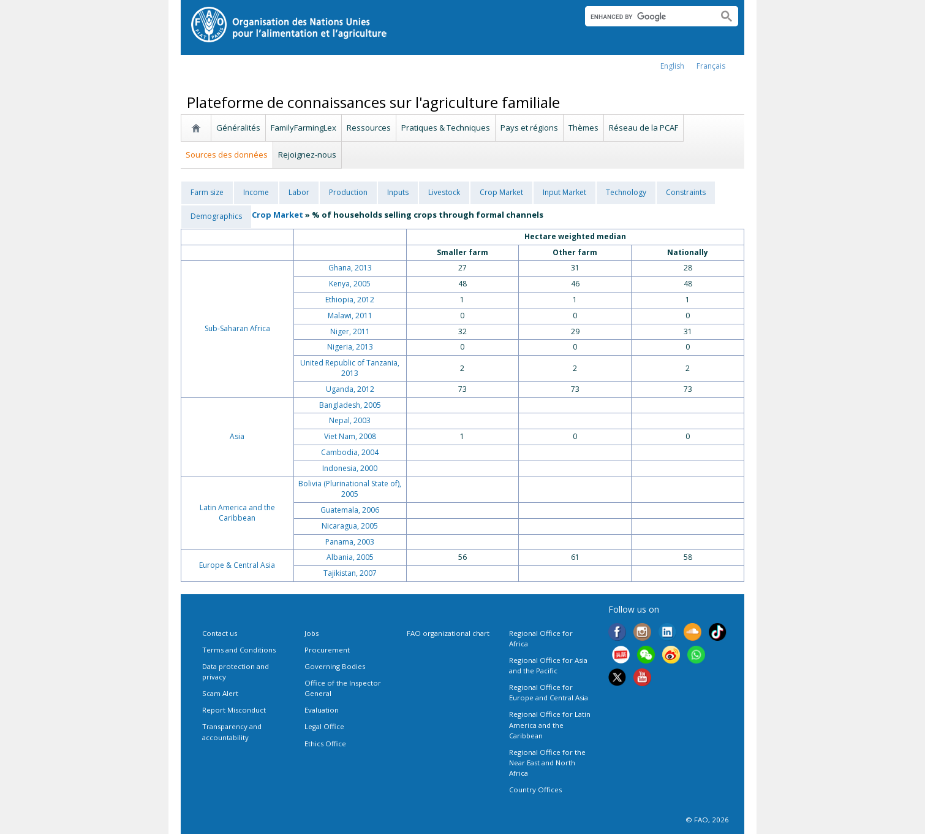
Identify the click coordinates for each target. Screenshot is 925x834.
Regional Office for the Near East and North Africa (547, 763)
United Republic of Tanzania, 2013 (349, 368)
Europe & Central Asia (237, 565)
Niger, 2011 (350, 331)
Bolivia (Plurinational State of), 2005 (349, 488)
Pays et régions (529, 127)
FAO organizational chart (448, 633)
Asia (237, 436)
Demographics (216, 216)
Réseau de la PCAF (643, 127)
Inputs (398, 192)
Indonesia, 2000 (349, 468)
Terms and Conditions (239, 649)
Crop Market (501, 192)
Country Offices (535, 789)
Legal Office (324, 726)
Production (348, 192)
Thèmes (583, 127)
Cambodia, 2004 (350, 452)
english (672, 66)
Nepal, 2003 (350, 420)
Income (256, 192)
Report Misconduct (234, 709)
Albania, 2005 (350, 557)
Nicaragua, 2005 (350, 526)
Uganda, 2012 (350, 389)
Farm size (207, 192)
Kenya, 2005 (350, 283)
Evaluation (321, 709)
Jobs (311, 633)
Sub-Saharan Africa (237, 328)
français (711, 66)
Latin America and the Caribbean (237, 512)
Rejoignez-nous (307, 154)
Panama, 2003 (349, 542)
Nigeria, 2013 (350, 347)
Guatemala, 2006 (349, 510)
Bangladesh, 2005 (350, 405)
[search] (647, 16)
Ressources (369, 127)
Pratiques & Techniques (445, 127)
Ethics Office (325, 743)
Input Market (564, 192)
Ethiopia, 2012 (349, 299)
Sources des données (227, 154)
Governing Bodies (334, 666)
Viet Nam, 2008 (350, 436)
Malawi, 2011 (350, 315)
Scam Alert (220, 693)
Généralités (238, 127)
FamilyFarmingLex (303, 127)
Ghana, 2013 (350, 267)
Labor (299, 192)
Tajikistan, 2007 (350, 573)
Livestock (444, 192)
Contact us (219, 633)
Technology (626, 192)
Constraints (686, 192)
